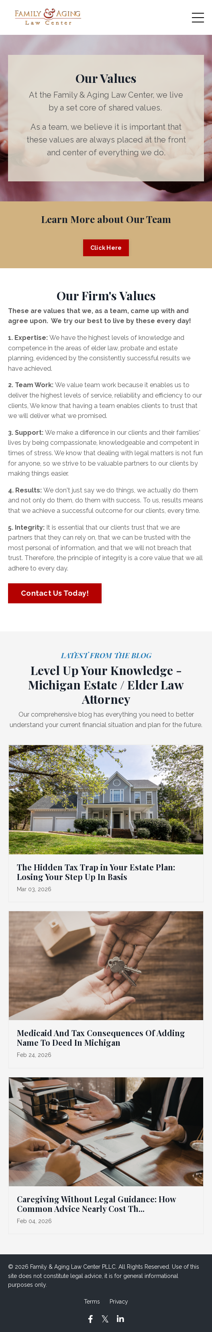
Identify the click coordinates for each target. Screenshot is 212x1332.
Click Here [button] (106, 247)
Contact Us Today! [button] (55, 593)
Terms (92, 1301)
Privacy (119, 1301)
